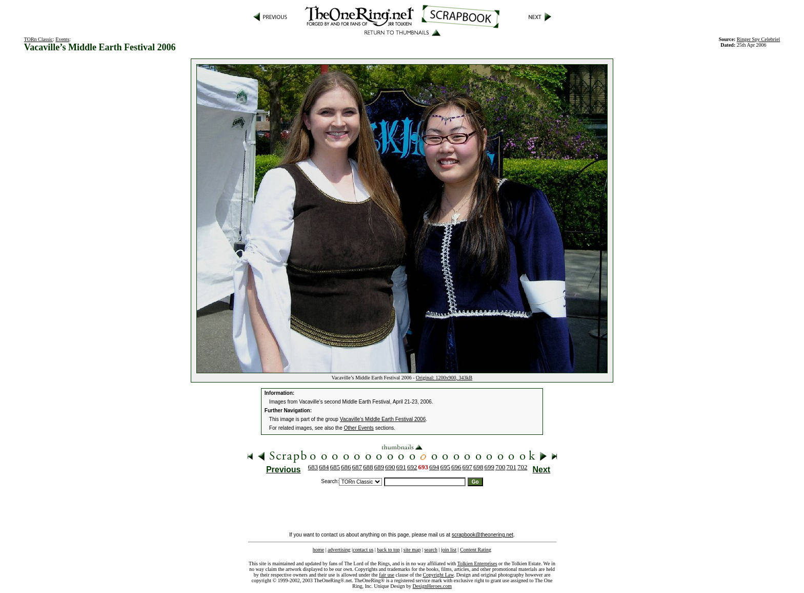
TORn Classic (38, 39)
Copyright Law (438, 575)
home (318, 549)
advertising (339, 549)
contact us (363, 549)
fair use (386, 575)
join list (448, 549)
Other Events (359, 428)
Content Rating (475, 549)
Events (62, 39)
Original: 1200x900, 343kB (444, 377)
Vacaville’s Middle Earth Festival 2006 (383, 419)
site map (412, 549)
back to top (388, 549)
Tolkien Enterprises (477, 563)
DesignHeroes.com (432, 586)
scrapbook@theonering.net (482, 535)
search (430, 549)
